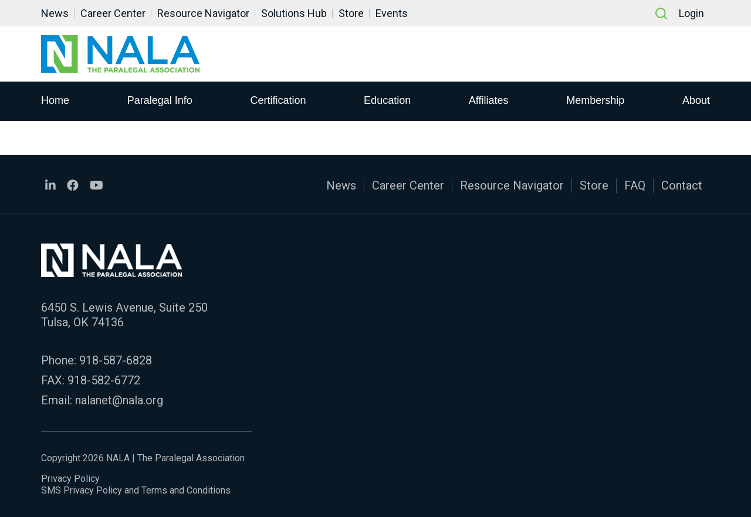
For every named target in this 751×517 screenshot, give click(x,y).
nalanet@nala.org (119, 400)
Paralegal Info (159, 100)
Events (392, 13)
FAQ (634, 185)
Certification (278, 100)
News (55, 13)
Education (387, 100)
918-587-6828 (115, 360)
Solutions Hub (294, 13)
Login (691, 13)
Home (55, 100)
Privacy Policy (70, 478)
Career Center (113, 13)
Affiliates (489, 100)
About (696, 100)
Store (351, 13)
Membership (595, 100)
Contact (681, 185)
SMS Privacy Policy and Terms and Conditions (136, 490)
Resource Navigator (203, 13)
